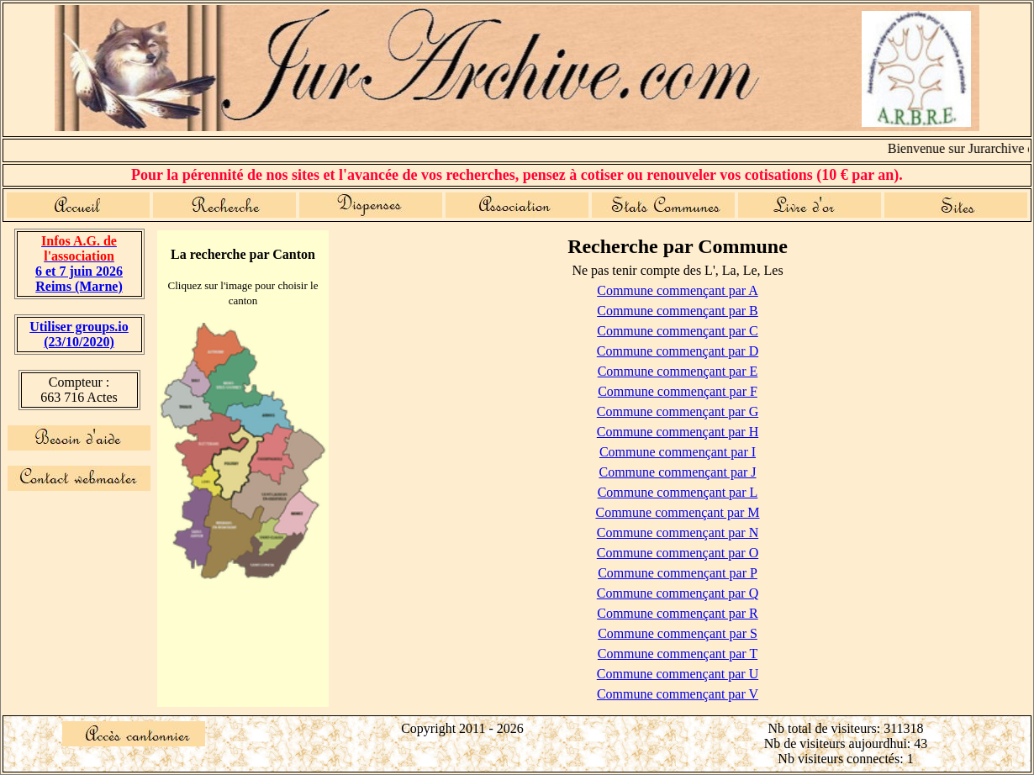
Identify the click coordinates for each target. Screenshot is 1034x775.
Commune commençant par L (678, 492)
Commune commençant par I (677, 452)
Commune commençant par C (677, 331)
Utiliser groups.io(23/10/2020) (79, 334)
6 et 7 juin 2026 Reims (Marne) (79, 263)
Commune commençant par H (677, 431)
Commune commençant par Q (677, 593)
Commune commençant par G (677, 411)
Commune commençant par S (677, 633)
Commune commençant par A (677, 290)
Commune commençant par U (677, 674)
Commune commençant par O (677, 553)
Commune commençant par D (677, 351)
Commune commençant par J (677, 472)
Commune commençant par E (678, 371)
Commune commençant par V (677, 694)
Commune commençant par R (677, 613)
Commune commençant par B (677, 310)
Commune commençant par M (677, 512)
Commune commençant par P (677, 573)
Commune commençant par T (677, 653)
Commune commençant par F (677, 391)
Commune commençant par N (677, 532)
